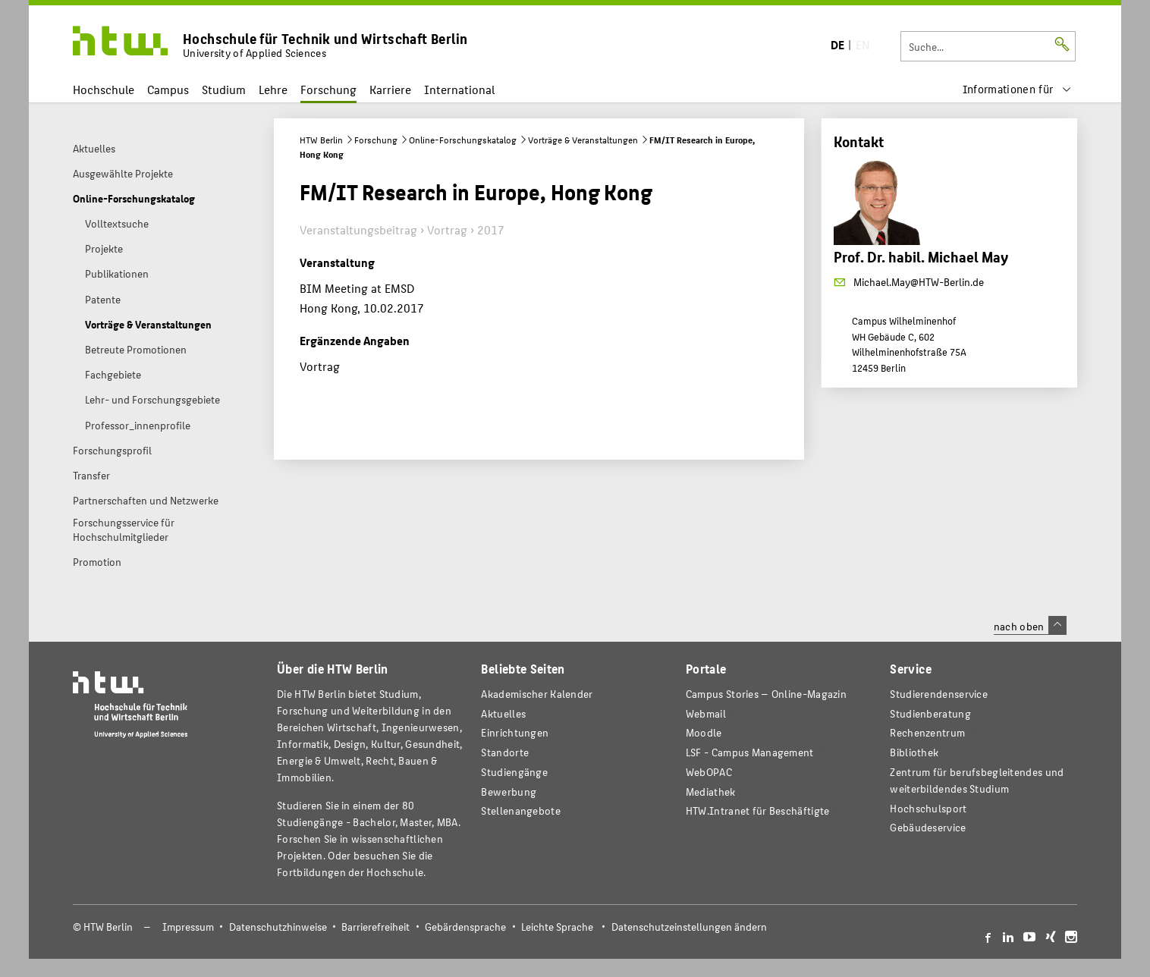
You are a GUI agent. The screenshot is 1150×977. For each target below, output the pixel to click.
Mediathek (711, 792)
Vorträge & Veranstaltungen (583, 139)
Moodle (704, 732)
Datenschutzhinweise (278, 927)
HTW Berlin (321, 139)
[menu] (1017, 89)
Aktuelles (503, 713)
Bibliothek (914, 752)
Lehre (273, 89)
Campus (168, 89)
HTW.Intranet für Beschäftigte (758, 810)
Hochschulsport (928, 808)
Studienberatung (930, 713)
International (459, 89)
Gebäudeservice (928, 827)
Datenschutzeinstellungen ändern (689, 927)
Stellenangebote (520, 810)
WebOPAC (709, 772)
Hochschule (103, 89)
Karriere (390, 89)
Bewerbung (508, 792)
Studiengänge (514, 772)
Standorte (505, 752)
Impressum (188, 927)
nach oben (1030, 625)
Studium (224, 89)
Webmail (706, 713)
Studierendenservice (939, 694)
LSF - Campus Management (750, 752)
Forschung (328, 89)
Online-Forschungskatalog (463, 139)
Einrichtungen (514, 732)
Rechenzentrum (927, 732)
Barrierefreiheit (375, 927)
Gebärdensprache (465, 927)
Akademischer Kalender (536, 694)
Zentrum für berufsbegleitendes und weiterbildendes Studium (977, 780)
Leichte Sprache (557, 927)
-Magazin (766, 694)
